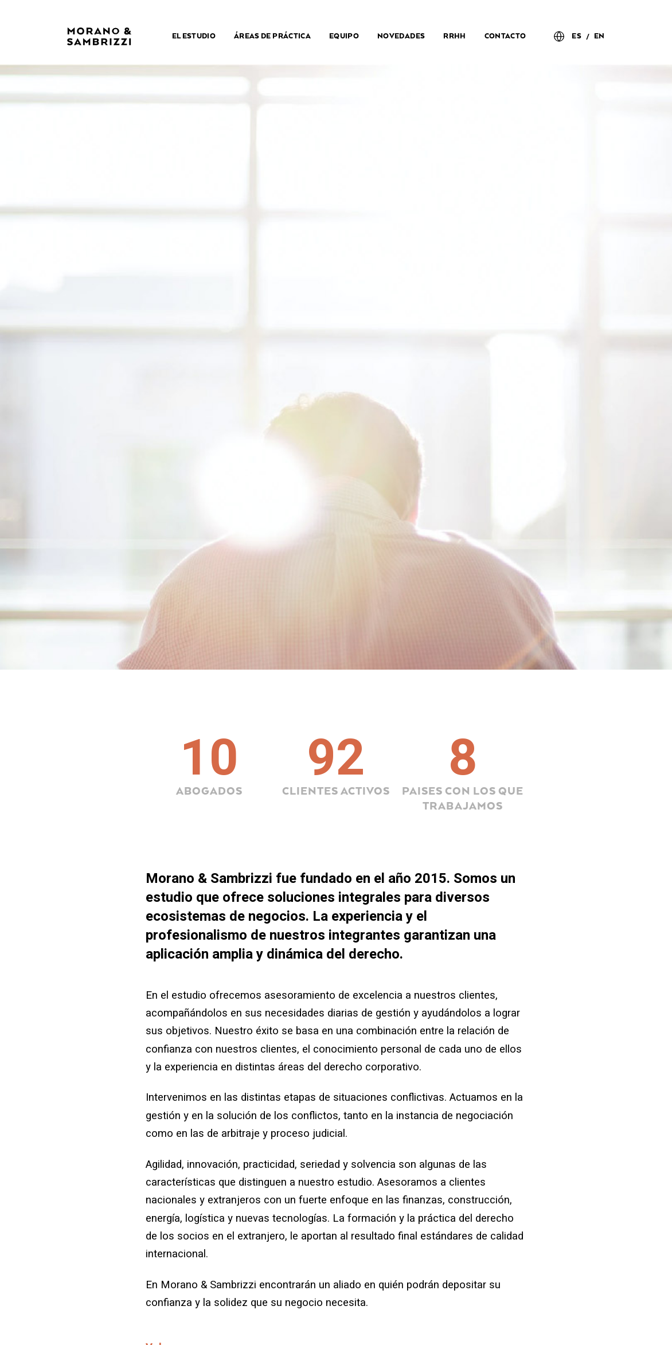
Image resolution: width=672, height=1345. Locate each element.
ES (576, 36)
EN (599, 36)
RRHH (454, 36)
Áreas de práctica (272, 36)
